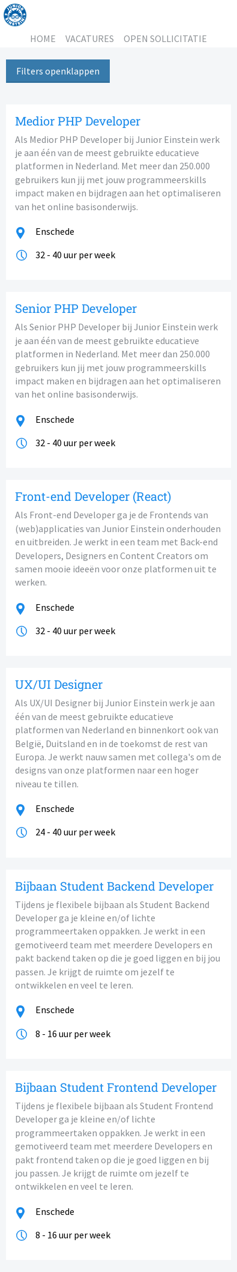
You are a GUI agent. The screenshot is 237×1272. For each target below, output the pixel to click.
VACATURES (89, 38)
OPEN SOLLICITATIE (165, 38)
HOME (43, 38)
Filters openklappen (58, 71)
